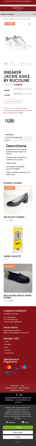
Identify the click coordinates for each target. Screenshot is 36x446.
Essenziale (10, 422)
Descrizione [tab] (9, 135)
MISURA (7, 90)
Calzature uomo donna (17, 390)
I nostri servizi (9, 353)
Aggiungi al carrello (13, 101)
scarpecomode (12, 113)
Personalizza (17, 442)
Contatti (7, 350)
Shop (6, 347)
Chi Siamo (8, 344)
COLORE (7, 95)
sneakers (20, 113)
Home (7, 342)
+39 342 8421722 (10, 1)
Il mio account (14, 386)
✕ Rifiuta (18, 437)
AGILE (30, 110)
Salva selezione (18, 432)
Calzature (6, 110)
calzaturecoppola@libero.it (13, 322)
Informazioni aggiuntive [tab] (13, 137)
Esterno (25, 422)
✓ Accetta (18, 427)
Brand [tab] (7, 140)
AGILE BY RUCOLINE (21, 108)
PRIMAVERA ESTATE (19, 110)
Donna (12, 110)
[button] (29, 24)
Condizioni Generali (11, 388)
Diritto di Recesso (24, 388)
